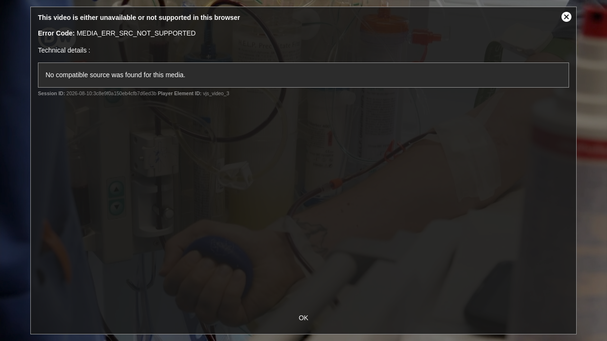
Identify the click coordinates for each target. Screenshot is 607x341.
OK (303, 318)
